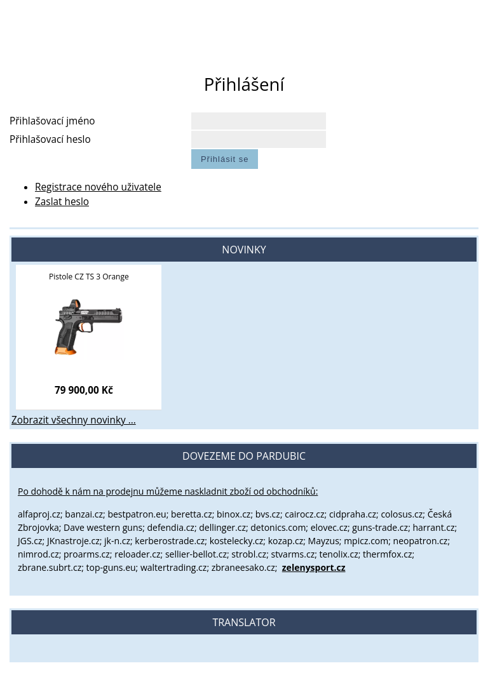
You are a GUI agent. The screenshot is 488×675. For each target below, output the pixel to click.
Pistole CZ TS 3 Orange (89, 276)
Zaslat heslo (62, 201)
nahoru (469, 656)
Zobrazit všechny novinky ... (73, 420)
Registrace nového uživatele (98, 187)
